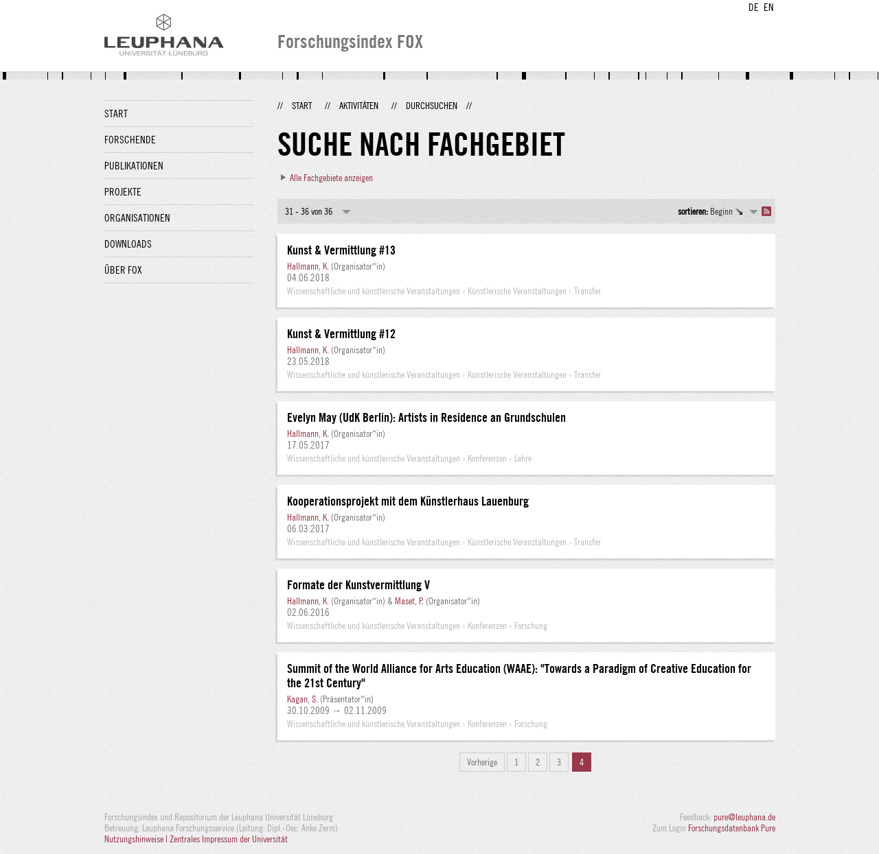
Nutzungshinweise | (137, 838)
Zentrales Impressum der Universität (229, 838)
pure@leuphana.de (744, 816)
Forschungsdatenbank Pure (731, 827)
